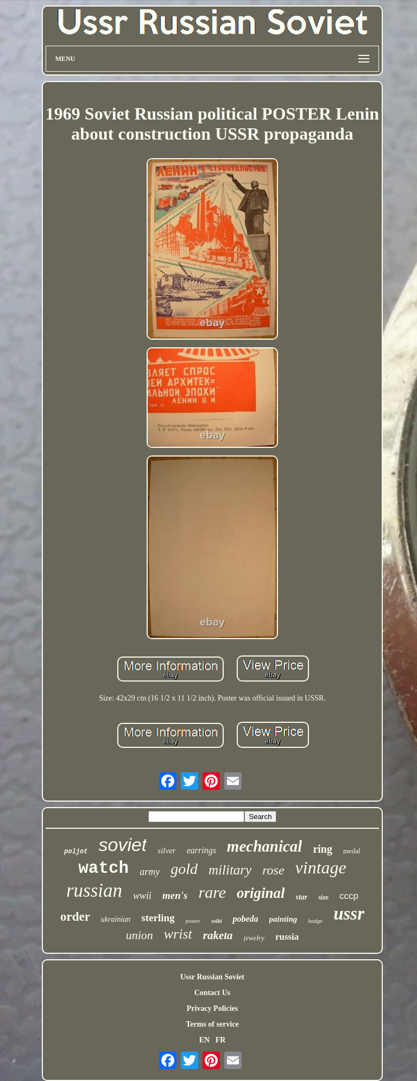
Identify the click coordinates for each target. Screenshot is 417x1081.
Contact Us (212, 993)
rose (273, 870)
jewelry (254, 938)
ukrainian (115, 919)
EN (204, 1040)
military (229, 870)
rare (212, 892)
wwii (142, 895)
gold (184, 868)
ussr (348, 913)
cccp (348, 896)
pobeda (245, 918)
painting (283, 919)
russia (287, 937)
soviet (122, 844)
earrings (201, 850)
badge (315, 920)
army (150, 871)
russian (94, 890)
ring (322, 849)
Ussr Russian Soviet (212, 977)
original (261, 893)
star (302, 897)
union (139, 935)
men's (174, 895)
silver (166, 850)
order (75, 916)
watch (103, 868)
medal (352, 851)
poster (193, 920)
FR (221, 1040)
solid (216, 921)
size (323, 897)
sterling (157, 917)
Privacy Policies (212, 1008)
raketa (218, 935)
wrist (178, 934)
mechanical (264, 846)
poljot (75, 851)
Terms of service (212, 1024)
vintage (320, 867)
